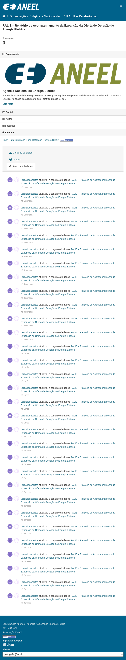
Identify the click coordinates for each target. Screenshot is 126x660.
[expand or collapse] (121, 6)
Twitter (7, 119)
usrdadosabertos (29, 180)
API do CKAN (9, 628)
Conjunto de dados (20, 152)
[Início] (3, 16)
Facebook (8, 125)
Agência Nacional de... (47, 16)
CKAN (8, 644)
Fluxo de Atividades (21, 166)
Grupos (15, 159)
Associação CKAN (12, 632)
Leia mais (7, 104)
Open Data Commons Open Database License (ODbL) (30, 140)
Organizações (19, 16)
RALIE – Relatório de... (82, 16)
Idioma (6, 649)
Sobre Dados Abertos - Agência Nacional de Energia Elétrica (33, 624)
